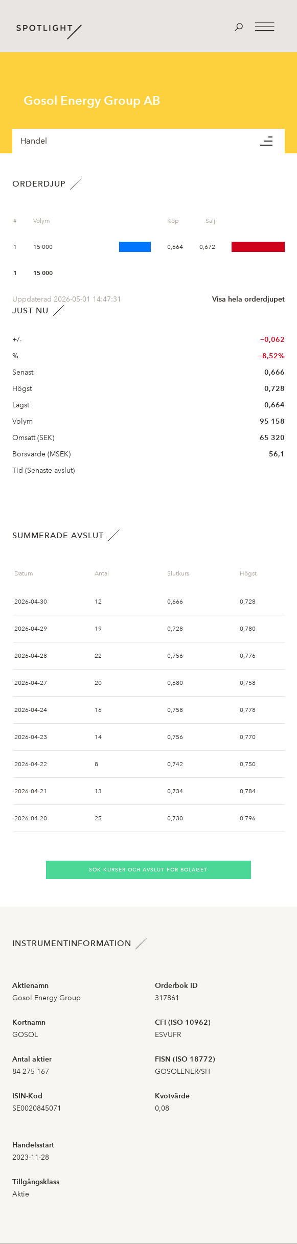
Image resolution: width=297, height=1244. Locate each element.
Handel (33, 141)
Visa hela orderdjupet (248, 299)
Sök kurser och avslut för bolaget (148, 869)
